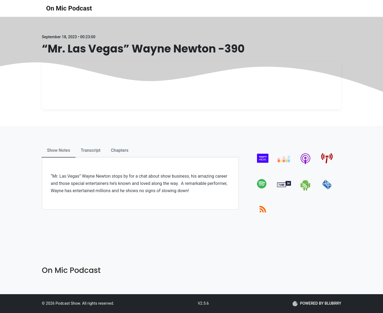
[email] (327, 189)
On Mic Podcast (69, 8)
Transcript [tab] (90, 150)
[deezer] (284, 164)
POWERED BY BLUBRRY (316, 303)
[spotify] (262, 189)
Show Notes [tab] (58, 150)
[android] (305, 189)
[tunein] (284, 189)
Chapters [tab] (119, 150)
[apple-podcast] (305, 164)
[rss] (262, 215)
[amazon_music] (262, 164)
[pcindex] (327, 164)
